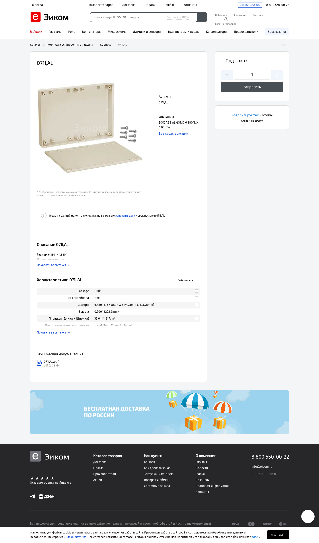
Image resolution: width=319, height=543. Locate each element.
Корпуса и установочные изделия (70, 44)
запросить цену (125, 215)
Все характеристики (173, 134)
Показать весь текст (51, 265)
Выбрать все (188, 280)
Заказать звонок (250, 4)
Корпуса (105, 44)
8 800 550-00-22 (277, 5)
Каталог (35, 44)
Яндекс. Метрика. (75, 537)
